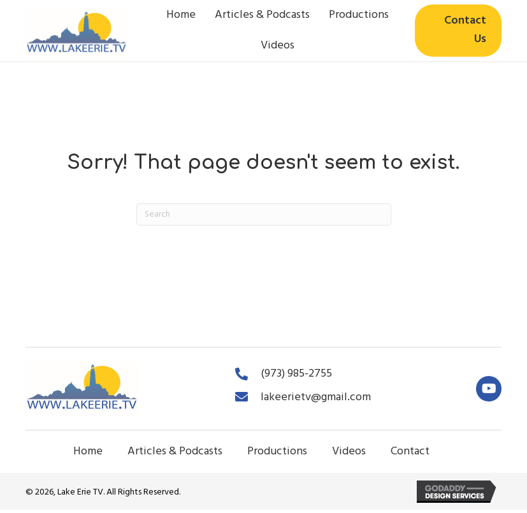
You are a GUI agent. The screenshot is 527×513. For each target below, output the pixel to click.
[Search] (263, 214)
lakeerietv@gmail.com (316, 397)
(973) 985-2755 (296, 374)
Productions (277, 451)
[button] (489, 388)
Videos (349, 451)
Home (88, 451)
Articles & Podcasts (174, 451)
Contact (410, 451)
